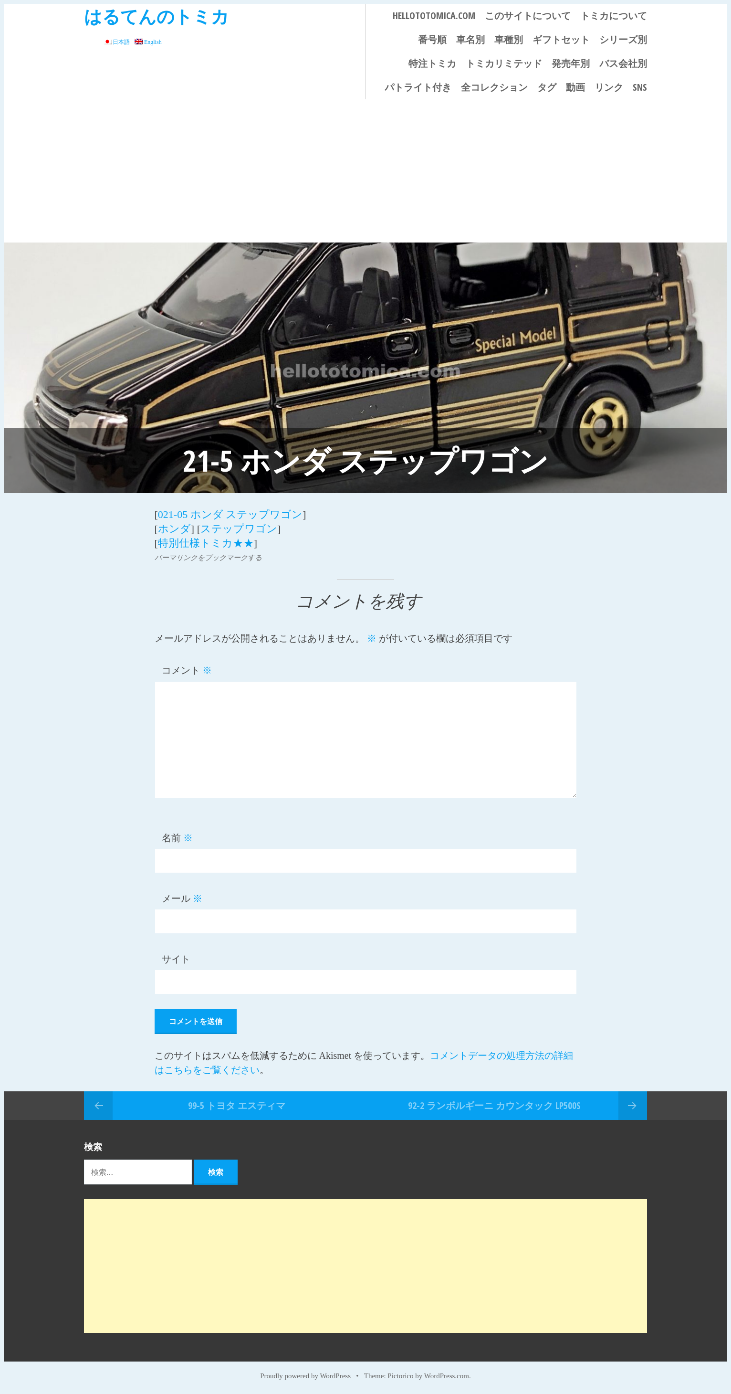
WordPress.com (446, 1376)
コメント (187, 670)
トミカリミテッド (504, 63)
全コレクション (494, 87)
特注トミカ (432, 63)
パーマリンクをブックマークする (208, 557)
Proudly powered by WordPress (305, 1376)
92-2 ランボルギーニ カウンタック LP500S (494, 1105)
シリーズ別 (623, 39)
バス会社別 (623, 63)
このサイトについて (528, 15)
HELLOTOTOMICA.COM (434, 15)
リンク (609, 87)
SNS (640, 87)
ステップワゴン (238, 529)
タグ (546, 87)
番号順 (432, 39)
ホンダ (174, 529)
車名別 (470, 39)
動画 (575, 87)
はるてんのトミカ (156, 16)
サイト (176, 959)
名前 (177, 838)
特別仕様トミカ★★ (206, 543)
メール (182, 898)
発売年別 (571, 63)
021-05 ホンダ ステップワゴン (230, 514)
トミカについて (613, 15)
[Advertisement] (365, 171)
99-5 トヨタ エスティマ (236, 1105)
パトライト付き (418, 87)
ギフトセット (561, 39)
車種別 (508, 39)
